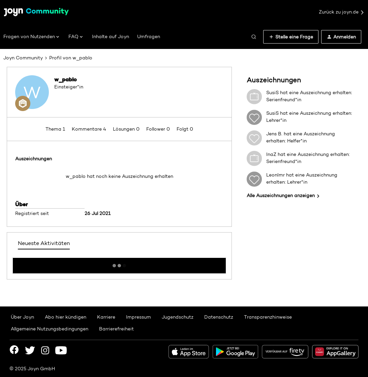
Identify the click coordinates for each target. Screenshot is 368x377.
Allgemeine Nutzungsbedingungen (49, 328)
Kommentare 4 (90, 129)
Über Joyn (22, 317)
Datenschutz (218, 317)
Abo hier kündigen (65, 317)
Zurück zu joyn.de (342, 12)
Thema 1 (55, 129)
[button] (290, 37)
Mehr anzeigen (119, 263)
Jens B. (274, 133)
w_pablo (65, 79)
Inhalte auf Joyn (110, 36)
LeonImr (275, 175)
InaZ (271, 154)
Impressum (138, 317)
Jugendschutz (177, 317)
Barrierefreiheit (116, 328)
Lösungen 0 (127, 129)
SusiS (272, 92)
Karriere (106, 317)
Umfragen (148, 36)
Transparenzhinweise (268, 317)
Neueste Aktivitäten (44, 243)
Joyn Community (23, 57)
